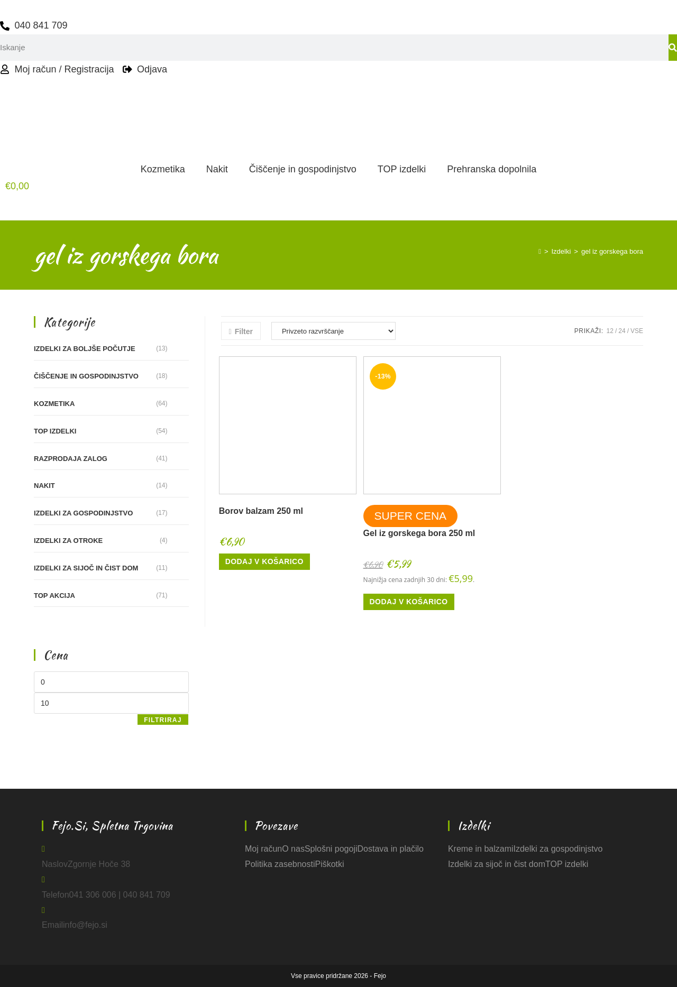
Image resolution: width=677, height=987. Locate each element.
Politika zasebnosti (280, 864)
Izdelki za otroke (68, 541)
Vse (636, 331)
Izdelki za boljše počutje (84, 349)
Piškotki (329, 864)
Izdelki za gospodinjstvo (83, 513)
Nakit (217, 169)
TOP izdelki (402, 169)
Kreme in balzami (481, 848)
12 (610, 331)
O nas (293, 848)
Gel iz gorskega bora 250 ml (419, 533)
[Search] (673, 47)
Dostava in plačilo (391, 848)
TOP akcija (54, 595)
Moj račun (263, 848)
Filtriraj (162, 720)
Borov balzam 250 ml (261, 510)
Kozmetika (163, 169)
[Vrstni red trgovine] (333, 331)
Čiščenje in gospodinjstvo (302, 169)
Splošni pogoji (331, 848)
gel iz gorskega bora (612, 251)
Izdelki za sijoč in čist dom (86, 568)
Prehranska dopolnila (491, 169)
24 (621, 331)
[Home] (539, 251)
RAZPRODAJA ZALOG (70, 459)
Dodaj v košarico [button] (264, 561)
